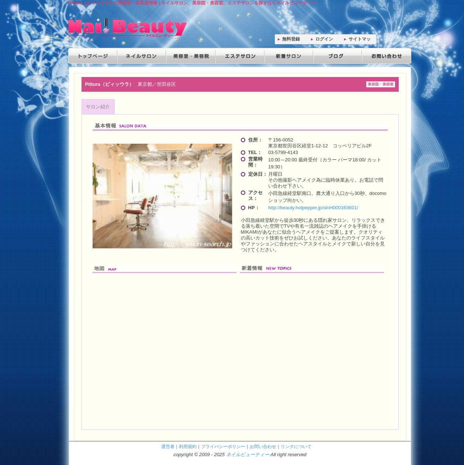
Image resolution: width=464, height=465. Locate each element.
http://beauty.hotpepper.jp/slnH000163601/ (313, 207)
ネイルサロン (141, 56)
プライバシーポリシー (223, 446)
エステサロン (238, 56)
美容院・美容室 (190, 56)
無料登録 (291, 39)
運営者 (167, 446)
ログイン (324, 39)
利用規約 (188, 446)
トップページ (92, 56)
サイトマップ (360, 40)
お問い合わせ (384, 56)
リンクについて (296, 446)
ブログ (336, 56)
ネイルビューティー (247, 454)
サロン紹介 (98, 106)
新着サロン (287, 56)
